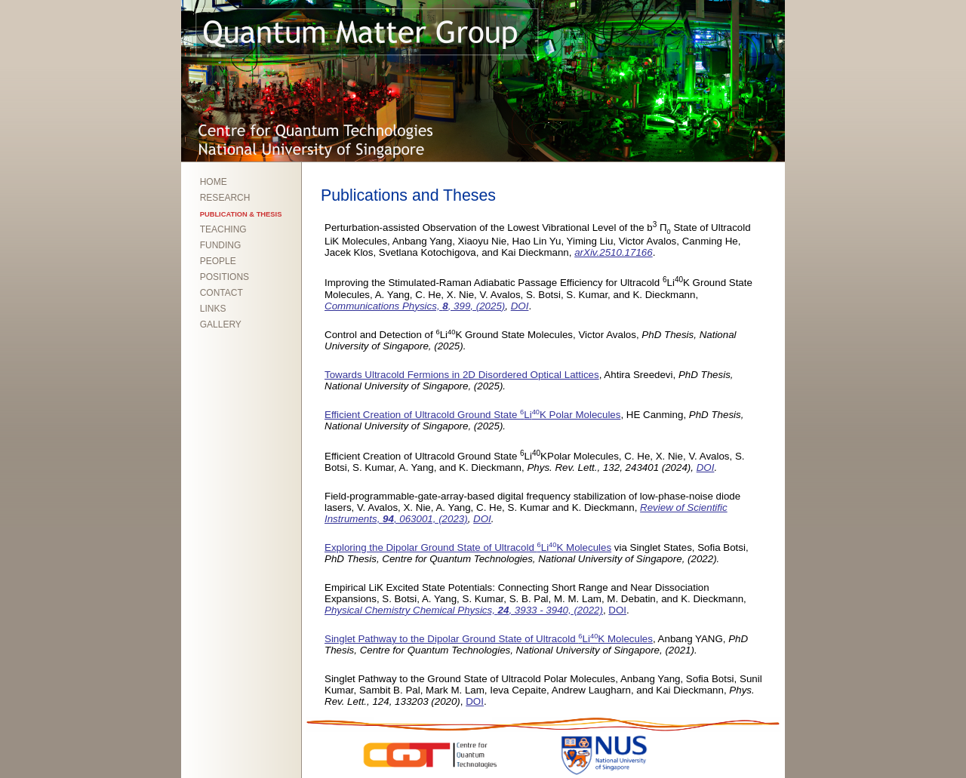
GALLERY (221, 324)
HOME (213, 182)
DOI (520, 306)
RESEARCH (225, 197)
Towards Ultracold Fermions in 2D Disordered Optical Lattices (462, 374)
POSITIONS (224, 277)
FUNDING (221, 245)
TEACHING (223, 229)
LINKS (213, 308)
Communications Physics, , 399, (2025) (415, 306)
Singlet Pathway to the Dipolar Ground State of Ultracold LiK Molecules (489, 638)
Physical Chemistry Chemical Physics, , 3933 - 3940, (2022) (464, 610)
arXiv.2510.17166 (613, 252)
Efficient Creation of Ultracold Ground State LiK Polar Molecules (472, 414)
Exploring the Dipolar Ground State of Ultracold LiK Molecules (468, 547)
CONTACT (221, 293)
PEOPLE (218, 261)
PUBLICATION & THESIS (241, 214)
